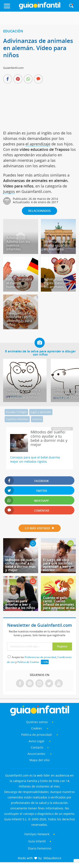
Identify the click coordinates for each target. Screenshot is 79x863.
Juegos (9, 191)
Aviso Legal (36, 741)
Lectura (37, 419)
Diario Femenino (39, 848)
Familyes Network (36, 834)
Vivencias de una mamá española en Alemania (57, 245)
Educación (13, 31)
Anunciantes (36, 754)
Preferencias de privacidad (40, 657)
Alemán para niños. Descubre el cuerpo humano (19, 281)
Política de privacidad (36, 735)
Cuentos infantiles (17, 419)
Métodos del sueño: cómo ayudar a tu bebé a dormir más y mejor (21, 565)
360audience (52, 858)
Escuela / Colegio (16, 412)
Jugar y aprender (41, 412)
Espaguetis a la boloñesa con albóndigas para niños (19, 319)
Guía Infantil (37, 841)
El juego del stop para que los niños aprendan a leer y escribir (57, 565)
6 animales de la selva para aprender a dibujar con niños (40, 352)
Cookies (37, 728)
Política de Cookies (28, 662)
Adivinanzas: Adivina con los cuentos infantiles (18, 243)
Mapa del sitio (39, 760)
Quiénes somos (37, 722)
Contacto (37, 747)
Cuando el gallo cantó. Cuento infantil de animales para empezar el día (59, 602)
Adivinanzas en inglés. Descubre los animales (57, 283)
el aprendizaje (37, 143)
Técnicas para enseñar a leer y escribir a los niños (20, 604)
